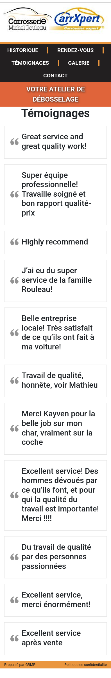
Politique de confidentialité (85, 665)
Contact (55, 75)
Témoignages (30, 63)
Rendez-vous (75, 50)
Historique (22, 50)
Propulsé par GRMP (19, 665)
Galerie (78, 63)
